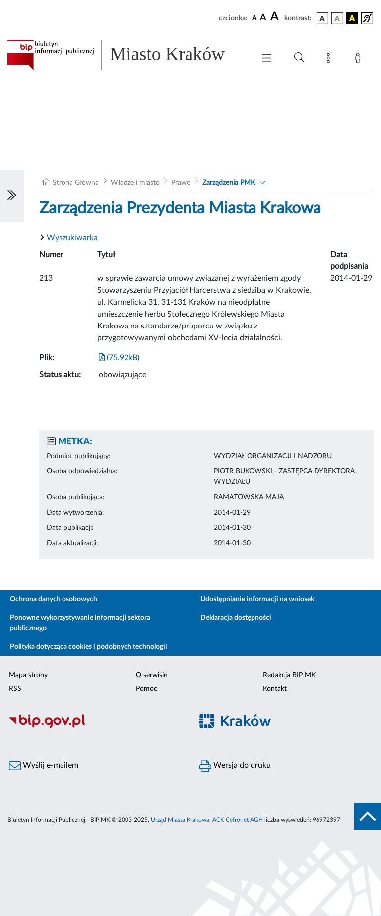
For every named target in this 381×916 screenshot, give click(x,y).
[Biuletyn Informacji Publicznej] (95, 726)
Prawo (180, 182)
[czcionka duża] (275, 17)
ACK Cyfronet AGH (237, 820)
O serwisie (151, 675)
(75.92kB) (119, 358)
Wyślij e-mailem (43, 766)
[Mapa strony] (330, 59)
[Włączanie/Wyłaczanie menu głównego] (266, 58)
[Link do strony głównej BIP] (126, 55)
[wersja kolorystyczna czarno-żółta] (352, 18)
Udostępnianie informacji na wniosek (257, 599)
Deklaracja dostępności (235, 617)
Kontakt (275, 688)
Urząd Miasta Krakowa (180, 820)
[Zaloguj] (359, 59)
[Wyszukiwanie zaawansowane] (299, 58)
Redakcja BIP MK (289, 675)
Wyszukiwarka (72, 238)
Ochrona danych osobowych (53, 599)
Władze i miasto (135, 182)
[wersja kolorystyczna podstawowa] (322, 18)
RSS (15, 688)
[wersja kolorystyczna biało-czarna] (337, 18)
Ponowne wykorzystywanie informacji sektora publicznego (80, 623)
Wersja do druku (235, 766)
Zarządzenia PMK (228, 182)
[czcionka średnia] (263, 18)
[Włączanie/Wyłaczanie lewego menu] (12, 196)
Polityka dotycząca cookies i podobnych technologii (88, 646)
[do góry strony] (367, 816)
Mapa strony (28, 675)
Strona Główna (76, 182)
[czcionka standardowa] (254, 18)
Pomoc (146, 688)
